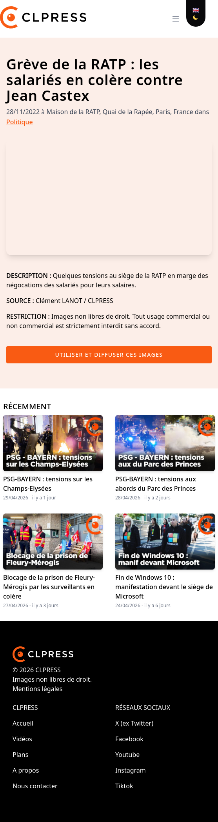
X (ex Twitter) (134, 723)
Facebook (129, 739)
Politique (19, 122)
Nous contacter (35, 786)
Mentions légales (38, 688)
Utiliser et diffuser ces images (109, 354)
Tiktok (124, 786)
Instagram (130, 770)
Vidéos (22, 739)
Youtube (127, 754)
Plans (20, 754)
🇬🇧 (196, 10)
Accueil (23, 723)
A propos (26, 770)
